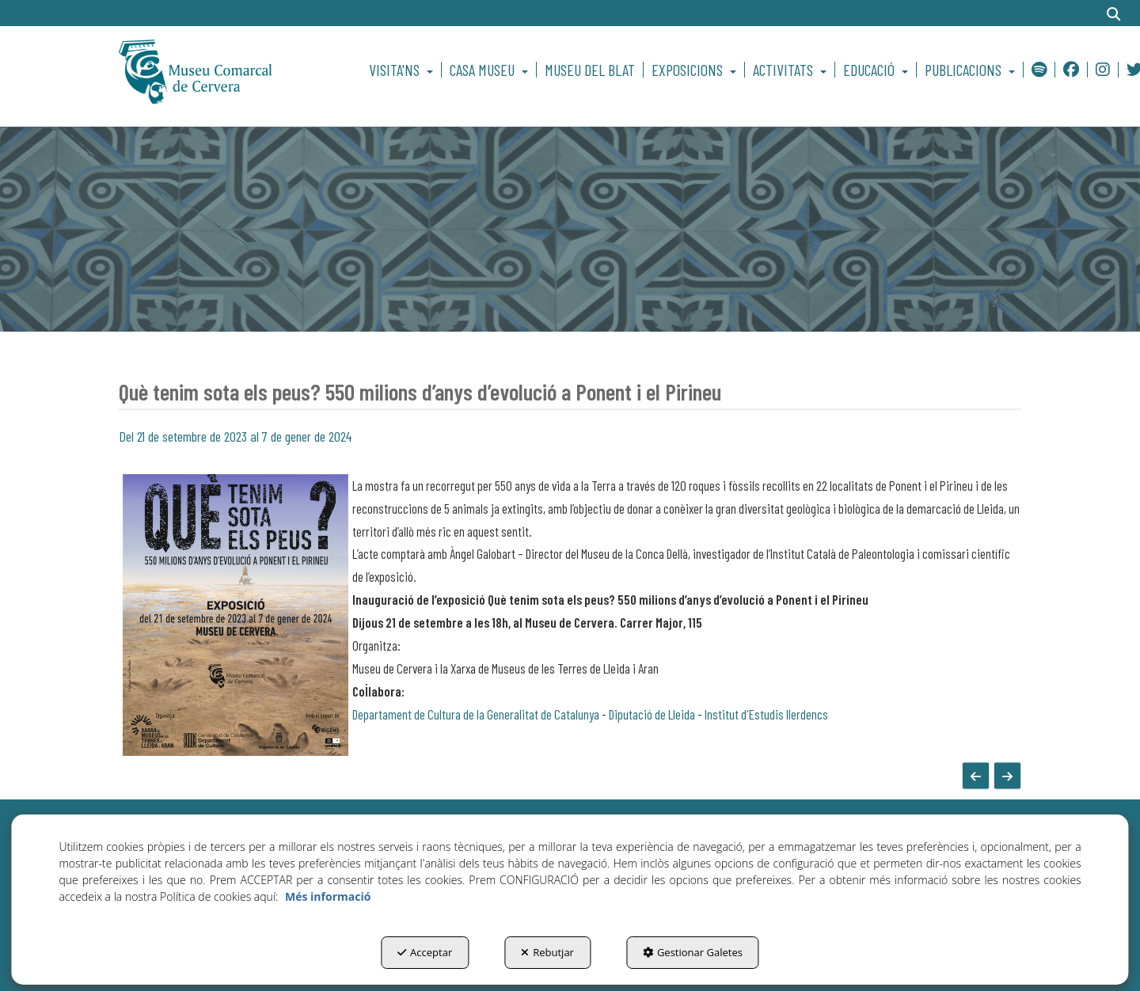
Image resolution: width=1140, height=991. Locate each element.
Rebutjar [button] (547, 952)
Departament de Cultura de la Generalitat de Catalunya (475, 714)
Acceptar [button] (424, 952)
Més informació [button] (327, 896)
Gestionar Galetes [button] (693, 952)
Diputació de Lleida (652, 714)
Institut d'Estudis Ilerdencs (766, 714)
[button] (223, 69)
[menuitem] (403, 70)
